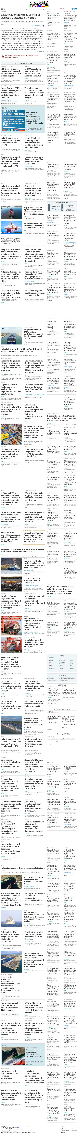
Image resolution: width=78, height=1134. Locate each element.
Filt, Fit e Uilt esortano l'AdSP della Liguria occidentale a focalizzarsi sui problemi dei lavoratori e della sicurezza (60, 590)
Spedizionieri (51, 678)
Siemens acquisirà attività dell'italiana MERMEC (69, 134)
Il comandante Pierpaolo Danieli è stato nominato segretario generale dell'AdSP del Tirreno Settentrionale (10, 785)
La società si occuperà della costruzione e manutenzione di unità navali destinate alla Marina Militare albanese (34, 712)
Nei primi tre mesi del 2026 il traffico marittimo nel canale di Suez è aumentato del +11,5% (33, 334)
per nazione (68, 209)
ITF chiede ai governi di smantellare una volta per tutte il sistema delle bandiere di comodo (34, 117)
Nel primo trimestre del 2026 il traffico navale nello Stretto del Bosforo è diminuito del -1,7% (22, 550)
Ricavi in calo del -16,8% (29, 218)
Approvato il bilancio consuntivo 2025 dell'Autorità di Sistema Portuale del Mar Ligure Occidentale (33, 766)
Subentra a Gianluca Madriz (70, 354)
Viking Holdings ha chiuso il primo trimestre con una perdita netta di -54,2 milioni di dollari (33, 142)
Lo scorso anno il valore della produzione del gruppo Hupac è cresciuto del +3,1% (11, 706)
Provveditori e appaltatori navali (67, 678)
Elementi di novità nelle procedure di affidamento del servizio (53, 526)
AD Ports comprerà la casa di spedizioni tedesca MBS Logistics (70, 56)
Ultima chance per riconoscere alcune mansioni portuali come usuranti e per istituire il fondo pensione (53, 136)
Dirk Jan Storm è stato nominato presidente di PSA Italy (52, 625)
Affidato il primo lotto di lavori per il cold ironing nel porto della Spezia (53, 498)
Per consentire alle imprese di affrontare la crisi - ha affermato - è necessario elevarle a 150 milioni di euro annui (11, 947)
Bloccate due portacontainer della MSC (33, 888)
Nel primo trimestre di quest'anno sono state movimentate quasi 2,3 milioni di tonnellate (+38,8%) (52, 561)
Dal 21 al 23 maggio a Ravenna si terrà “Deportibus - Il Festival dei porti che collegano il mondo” (53, 449)
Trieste (71, 667)
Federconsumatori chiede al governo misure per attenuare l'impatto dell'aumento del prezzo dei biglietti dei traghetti (34, 255)
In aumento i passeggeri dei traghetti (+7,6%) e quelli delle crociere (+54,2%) (19, 355)
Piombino (62, 668)
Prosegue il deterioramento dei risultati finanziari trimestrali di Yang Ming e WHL (32, 190)
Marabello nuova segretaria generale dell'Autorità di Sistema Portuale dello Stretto (69, 401)
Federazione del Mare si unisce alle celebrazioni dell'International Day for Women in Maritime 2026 (70, 37)
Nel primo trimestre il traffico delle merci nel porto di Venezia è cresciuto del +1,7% (11, 742)
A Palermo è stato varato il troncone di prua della (53, 343)
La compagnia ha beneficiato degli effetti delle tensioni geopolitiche (53, 333)
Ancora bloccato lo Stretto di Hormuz (9, 1039)
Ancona (50, 659)
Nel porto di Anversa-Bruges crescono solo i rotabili (23, 868)
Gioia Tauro (62, 660)
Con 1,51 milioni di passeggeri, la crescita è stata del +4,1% (53, 45)
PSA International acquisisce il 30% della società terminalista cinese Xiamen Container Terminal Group (33, 623)
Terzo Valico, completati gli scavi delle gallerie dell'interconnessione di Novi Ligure (33, 806)
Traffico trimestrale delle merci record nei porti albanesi (53, 552)
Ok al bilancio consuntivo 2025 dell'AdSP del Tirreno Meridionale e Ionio (70, 571)
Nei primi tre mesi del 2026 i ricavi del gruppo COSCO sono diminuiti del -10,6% (34, 643)
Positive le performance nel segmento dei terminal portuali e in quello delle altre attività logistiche (33, 443)
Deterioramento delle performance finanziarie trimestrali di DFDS (70, 432)
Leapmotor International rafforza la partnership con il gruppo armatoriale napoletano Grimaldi (70, 17)
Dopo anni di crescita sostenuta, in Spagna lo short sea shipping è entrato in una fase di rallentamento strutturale (53, 58)
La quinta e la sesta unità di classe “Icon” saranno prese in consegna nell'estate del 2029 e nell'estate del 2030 (33, 733)
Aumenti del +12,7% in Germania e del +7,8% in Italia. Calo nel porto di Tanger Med (10, 172)
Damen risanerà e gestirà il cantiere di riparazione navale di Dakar (70, 361)
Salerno (71, 660)
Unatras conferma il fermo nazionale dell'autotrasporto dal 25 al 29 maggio (10, 1006)
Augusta (51, 660)
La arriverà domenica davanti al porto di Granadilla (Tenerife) (33, 388)
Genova (62, 659)
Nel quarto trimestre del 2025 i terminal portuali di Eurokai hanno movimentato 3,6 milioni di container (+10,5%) (11, 663)
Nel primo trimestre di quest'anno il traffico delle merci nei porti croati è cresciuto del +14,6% (11, 276)
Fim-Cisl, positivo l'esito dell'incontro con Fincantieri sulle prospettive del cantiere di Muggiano (70, 382)
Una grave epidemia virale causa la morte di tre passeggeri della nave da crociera (34, 564)
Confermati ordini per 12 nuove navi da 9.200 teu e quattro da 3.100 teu (70, 471)
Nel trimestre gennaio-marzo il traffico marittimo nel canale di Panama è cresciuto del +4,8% (34, 517)
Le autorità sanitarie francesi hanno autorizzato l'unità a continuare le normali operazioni (34, 170)
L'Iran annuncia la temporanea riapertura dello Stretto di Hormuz (34, 1053)
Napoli (61, 665)
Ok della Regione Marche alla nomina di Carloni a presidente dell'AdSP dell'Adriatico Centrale (70, 219)
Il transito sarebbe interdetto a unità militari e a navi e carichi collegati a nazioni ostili (34, 1063)
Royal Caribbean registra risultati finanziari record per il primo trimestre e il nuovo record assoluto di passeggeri (11, 602)
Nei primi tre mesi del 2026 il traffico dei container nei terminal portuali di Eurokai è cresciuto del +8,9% (10, 161)
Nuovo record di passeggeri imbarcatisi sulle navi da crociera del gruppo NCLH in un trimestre (10, 537)
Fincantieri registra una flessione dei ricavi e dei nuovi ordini (34, 292)
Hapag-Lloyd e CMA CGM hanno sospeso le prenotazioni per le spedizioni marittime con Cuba (11, 92)
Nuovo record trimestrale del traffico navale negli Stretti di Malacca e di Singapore (11, 409)
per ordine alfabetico (70, 208)
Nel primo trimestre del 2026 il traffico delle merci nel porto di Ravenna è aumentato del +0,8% (70, 256)
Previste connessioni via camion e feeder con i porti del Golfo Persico (70, 489)
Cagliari (50, 665)
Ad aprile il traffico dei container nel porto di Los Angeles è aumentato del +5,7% (70, 237)
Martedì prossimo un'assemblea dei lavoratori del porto (60, 598)
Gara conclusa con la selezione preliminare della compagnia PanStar (70, 108)
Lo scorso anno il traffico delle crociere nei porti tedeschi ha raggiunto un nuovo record (53, 36)
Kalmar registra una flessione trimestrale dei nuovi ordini (70, 447)
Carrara (50, 667)
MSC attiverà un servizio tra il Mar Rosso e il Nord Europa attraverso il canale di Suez (70, 481)
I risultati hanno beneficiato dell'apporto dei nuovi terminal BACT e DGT (53, 486)
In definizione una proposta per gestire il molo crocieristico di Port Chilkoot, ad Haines (10, 464)
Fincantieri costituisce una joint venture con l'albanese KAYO (34, 703)
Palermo (62, 667)
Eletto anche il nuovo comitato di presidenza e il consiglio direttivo (53, 263)
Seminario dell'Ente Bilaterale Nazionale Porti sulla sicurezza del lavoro (33, 742)
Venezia (72, 668)
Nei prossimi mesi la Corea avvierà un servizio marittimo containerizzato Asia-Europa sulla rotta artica (70, 99)
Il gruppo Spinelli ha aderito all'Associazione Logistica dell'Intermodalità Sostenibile (53, 79)
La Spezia (62, 662)
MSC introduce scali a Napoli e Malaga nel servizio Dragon (53, 272)
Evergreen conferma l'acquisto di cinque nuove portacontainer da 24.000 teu (53, 97)
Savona (71, 662)
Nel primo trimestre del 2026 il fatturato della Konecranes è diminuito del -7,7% (70, 498)
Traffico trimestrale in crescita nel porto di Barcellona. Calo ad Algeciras (34, 935)
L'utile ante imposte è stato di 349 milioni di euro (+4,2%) (53, 24)
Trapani (71, 665)
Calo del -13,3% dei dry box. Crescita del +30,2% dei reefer (69, 634)
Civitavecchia (52, 668)
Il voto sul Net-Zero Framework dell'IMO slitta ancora (33, 580)
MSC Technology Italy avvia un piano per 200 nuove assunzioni (53, 218)
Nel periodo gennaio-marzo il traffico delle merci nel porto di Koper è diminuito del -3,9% (53, 117)
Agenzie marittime (52, 680)
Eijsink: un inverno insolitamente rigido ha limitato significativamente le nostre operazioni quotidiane (70, 195)
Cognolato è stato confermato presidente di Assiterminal (52, 255)
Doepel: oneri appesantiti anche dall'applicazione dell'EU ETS (61, 424)
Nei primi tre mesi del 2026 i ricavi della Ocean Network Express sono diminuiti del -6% (34, 601)
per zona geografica (70, 210)
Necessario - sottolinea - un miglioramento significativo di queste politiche (70, 297)
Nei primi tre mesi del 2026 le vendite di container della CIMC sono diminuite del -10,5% (70, 626)
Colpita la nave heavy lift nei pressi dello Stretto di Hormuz (53, 432)
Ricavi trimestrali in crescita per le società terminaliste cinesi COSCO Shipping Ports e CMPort (70, 606)
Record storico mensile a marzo (8, 285)
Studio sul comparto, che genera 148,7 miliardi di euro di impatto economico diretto (33, 506)
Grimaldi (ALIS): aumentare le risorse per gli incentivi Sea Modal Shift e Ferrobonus (10, 936)
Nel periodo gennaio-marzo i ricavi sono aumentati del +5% (70, 455)
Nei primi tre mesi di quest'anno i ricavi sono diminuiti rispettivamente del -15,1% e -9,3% (34, 201)
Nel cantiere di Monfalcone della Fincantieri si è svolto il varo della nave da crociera (33, 1096)
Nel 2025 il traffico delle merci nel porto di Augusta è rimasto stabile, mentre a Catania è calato (11, 1095)
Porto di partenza (69, 205)
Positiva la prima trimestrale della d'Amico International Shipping (52, 324)
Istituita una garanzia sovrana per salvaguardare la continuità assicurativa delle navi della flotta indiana (34, 1029)
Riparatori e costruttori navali (67, 677)
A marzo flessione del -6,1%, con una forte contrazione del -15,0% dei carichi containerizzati (11, 264)
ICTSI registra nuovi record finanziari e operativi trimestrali (53, 479)
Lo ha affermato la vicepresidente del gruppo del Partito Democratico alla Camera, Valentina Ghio (33, 378)
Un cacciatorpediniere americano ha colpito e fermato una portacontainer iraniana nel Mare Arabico (11, 1029)
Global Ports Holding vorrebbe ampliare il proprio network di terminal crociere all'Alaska (10, 454)
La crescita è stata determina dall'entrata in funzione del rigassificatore (70, 265)
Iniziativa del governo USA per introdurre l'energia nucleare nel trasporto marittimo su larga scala (11, 365)
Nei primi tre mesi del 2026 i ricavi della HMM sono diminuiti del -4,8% (34, 225)
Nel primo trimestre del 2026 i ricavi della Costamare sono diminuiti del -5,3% (70, 463)
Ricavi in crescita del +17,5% (31, 151)
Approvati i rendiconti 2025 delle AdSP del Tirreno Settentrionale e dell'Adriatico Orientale (70, 536)
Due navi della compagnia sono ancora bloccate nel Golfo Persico (53, 242)
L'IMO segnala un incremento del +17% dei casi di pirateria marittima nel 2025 (33, 72)
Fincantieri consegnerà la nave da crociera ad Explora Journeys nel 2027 (53, 351)
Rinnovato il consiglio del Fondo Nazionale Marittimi (70, 272)
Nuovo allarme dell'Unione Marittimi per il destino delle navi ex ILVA (70, 116)
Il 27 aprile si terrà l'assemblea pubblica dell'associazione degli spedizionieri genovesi (69, 691)
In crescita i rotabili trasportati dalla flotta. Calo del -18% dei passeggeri (70, 440)
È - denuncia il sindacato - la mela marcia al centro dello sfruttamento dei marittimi (34, 130)
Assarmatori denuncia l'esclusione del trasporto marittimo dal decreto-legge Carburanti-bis (53, 186)
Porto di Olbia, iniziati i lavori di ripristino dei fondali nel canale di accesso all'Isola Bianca (53, 362)
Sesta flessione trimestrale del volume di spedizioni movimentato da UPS (11, 763)
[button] (76, 9)
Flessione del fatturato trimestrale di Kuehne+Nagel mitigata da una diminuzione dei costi (34, 826)
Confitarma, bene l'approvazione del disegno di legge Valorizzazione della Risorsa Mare (53, 535)
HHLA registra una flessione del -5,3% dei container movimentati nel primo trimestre (69, 186)
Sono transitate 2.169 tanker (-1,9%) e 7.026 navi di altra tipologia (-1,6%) (18, 556)
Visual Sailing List (55, 206)
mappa (70, 670)
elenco (56, 670)
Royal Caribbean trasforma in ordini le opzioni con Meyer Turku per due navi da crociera (33, 722)
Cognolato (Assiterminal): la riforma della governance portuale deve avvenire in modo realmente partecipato (34, 1077)
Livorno (61, 663)
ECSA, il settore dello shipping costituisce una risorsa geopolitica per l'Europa (34, 496)
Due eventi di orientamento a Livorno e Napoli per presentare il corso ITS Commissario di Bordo (70, 325)
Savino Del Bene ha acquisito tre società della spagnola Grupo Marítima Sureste (53, 381)
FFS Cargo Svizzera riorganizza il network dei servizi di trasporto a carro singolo (11, 72)
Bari (50, 662)
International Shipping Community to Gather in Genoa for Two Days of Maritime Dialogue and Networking (33, 537)
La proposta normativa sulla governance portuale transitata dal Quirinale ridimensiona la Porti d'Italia (33, 412)
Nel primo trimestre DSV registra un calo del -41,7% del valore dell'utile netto (70, 553)
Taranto (71, 663)
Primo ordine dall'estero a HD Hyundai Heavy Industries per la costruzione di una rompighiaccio (9, 827)
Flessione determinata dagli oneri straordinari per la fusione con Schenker (70, 561)
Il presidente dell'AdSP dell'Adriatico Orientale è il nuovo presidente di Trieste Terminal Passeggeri (70, 346)
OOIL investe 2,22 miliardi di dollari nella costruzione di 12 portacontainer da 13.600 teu (34, 686)
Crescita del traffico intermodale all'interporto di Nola (53, 166)
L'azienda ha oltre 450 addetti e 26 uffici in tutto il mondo (70, 64)
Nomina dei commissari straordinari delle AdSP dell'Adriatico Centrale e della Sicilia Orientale (70, 515)
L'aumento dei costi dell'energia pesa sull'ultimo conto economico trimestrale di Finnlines (61, 418)
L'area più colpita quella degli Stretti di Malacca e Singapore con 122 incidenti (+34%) (33, 82)
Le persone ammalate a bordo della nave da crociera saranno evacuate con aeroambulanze (11, 517)
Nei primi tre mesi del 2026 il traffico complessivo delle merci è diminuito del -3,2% (20, 872)
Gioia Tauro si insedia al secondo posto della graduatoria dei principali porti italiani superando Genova (11, 295)
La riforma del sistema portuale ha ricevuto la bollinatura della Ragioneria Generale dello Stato (11, 806)
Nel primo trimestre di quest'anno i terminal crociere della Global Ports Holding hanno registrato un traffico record (11, 240)
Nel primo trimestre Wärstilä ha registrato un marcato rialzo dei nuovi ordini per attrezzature (34, 784)
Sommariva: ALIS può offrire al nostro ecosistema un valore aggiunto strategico (53, 88)
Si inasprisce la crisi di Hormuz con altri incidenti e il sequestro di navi (33, 880)
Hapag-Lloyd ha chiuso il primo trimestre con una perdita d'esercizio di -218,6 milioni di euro (34, 210)
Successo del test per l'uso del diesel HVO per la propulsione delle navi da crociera (33, 275)
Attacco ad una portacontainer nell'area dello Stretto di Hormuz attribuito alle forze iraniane (34, 916)
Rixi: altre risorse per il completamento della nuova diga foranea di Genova (53, 605)
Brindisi (50, 663)
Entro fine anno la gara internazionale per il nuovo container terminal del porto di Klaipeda (34, 92)
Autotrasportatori (64, 680)
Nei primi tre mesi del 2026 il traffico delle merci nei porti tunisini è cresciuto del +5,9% (21, 350)
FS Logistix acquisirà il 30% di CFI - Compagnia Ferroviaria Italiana (34, 896)
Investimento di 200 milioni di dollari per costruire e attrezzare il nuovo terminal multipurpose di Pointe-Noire (70, 79)
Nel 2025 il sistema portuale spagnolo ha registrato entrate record (53, 16)
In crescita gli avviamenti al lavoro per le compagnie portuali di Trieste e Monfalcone (53, 464)
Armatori (50, 677)
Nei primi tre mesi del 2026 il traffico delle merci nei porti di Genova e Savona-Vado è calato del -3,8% (11, 254)
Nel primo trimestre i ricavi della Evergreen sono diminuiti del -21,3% (10, 141)
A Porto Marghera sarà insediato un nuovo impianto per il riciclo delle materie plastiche (33, 1007)
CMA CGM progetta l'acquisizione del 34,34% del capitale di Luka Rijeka (34, 452)
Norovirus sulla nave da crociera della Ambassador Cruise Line (33, 160)
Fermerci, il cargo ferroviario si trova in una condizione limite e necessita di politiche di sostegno (11, 686)
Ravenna (72, 659)
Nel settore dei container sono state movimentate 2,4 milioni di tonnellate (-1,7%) (53, 126)
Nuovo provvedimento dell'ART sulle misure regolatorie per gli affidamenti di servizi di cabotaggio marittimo (53, 515)
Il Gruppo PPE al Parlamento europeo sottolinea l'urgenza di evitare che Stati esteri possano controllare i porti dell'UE (10, 499)
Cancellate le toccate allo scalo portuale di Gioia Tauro (53, 279)
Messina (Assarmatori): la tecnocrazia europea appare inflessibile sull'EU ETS (70, 289)
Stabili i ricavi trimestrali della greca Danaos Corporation (53, 235)
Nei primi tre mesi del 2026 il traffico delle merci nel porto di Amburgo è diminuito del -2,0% (10, 190)
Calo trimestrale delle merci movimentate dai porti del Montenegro (70, 167)
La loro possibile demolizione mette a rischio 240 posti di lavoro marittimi (70, 124)
